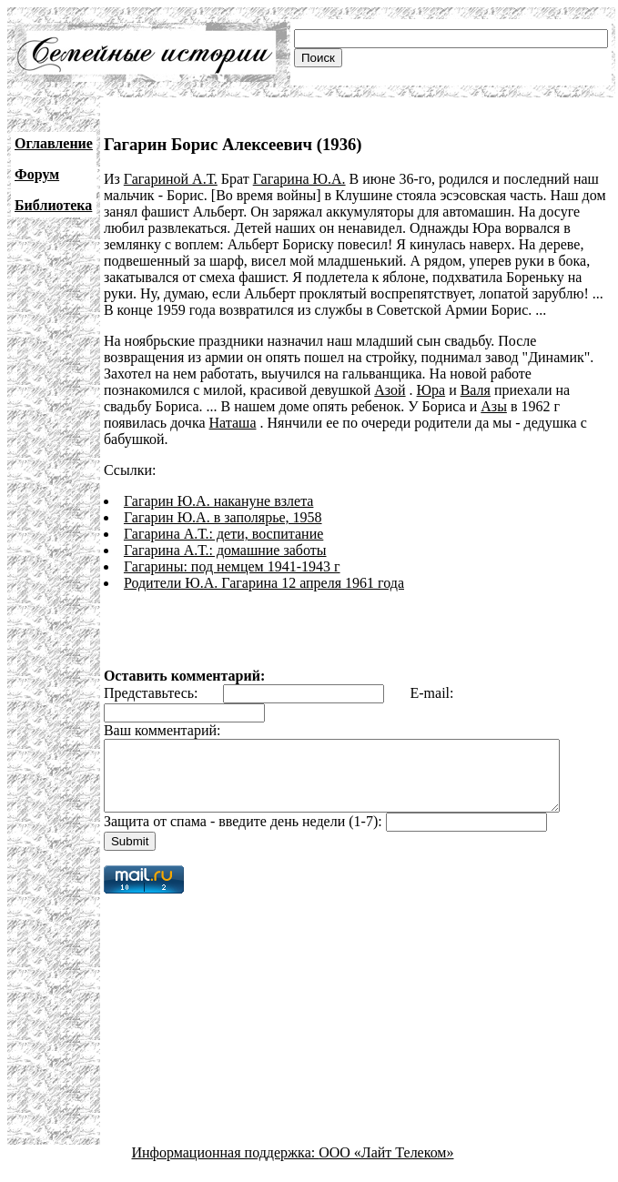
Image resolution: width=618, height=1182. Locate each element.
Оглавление (54, 143)
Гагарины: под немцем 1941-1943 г (232, 566)
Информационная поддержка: (225, 1166)
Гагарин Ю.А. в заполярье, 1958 (223, 517)
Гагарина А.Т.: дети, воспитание (223, 533)
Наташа (233, 422)
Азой (389, 390)
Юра (431, 390)
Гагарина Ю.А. (299, 179)
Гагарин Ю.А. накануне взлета (219, 501)
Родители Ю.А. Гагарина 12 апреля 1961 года (264, 583)
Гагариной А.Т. (171, 179)
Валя (476, 390)
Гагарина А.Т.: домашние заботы (225, 550)
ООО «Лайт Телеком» (386, 1166)
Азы (494, 406)
